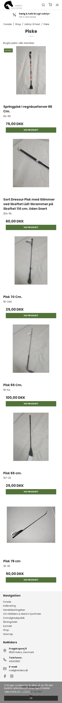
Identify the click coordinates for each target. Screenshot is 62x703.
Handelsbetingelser (14, 610)
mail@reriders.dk (18, 670)
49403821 (14, 661)
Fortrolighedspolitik (14, 618)
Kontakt (7, 626)
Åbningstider (10, 622)
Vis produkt (31, 130)
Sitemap (8, 634)
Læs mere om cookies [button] (17, 691)
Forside (7, 601)
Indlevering (9, 605)
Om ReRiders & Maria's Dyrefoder (22, 613)
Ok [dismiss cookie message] (31, 698)
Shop (6, 630)
